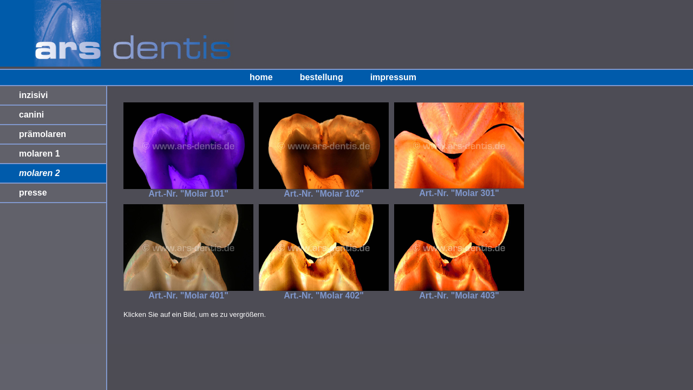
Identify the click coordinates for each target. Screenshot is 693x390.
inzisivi (33, 95)
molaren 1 (39, 153)
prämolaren (42, 134)
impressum (393, 77)
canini (31, 114)
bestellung (321, 77)
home (261, 77)
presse (33, 192)
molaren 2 (39, 173)
